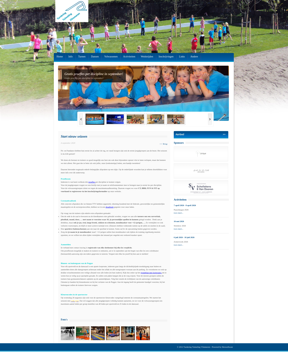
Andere (194, 56)
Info (70, 56)
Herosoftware (227, 347)
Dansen (95, 56)
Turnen (82, 56)
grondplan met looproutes (151, 273)
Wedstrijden (147, 56)
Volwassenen (111, 56)
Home (60, 56)
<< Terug (163, 144)
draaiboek (110, 207)
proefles (91, 182)
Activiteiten (129, 56)
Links (182, 56)
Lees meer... (178, 213)
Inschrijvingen (166, 56)
